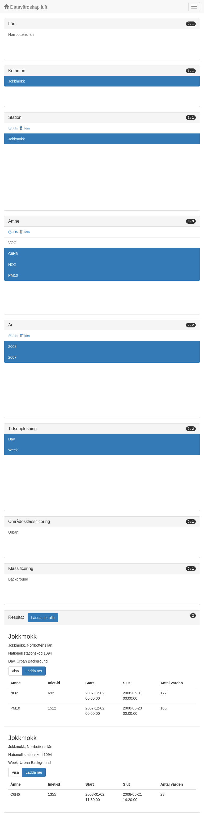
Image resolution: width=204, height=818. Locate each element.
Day (11, 439)
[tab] (102, 618)
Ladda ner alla (43, 618)
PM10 (13, 275)
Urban (13, 532)
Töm (24, 128)
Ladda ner (34, 671)
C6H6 (13, 254)
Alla (13, 232)
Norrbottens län (21, 34)
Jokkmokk (16, 81)
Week (13, 450)
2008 (12, 346)
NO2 (12, 264)
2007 (12, 357)
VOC (12, 243)
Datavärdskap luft (25, 7)
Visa (15, 671)
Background (18, 579)
